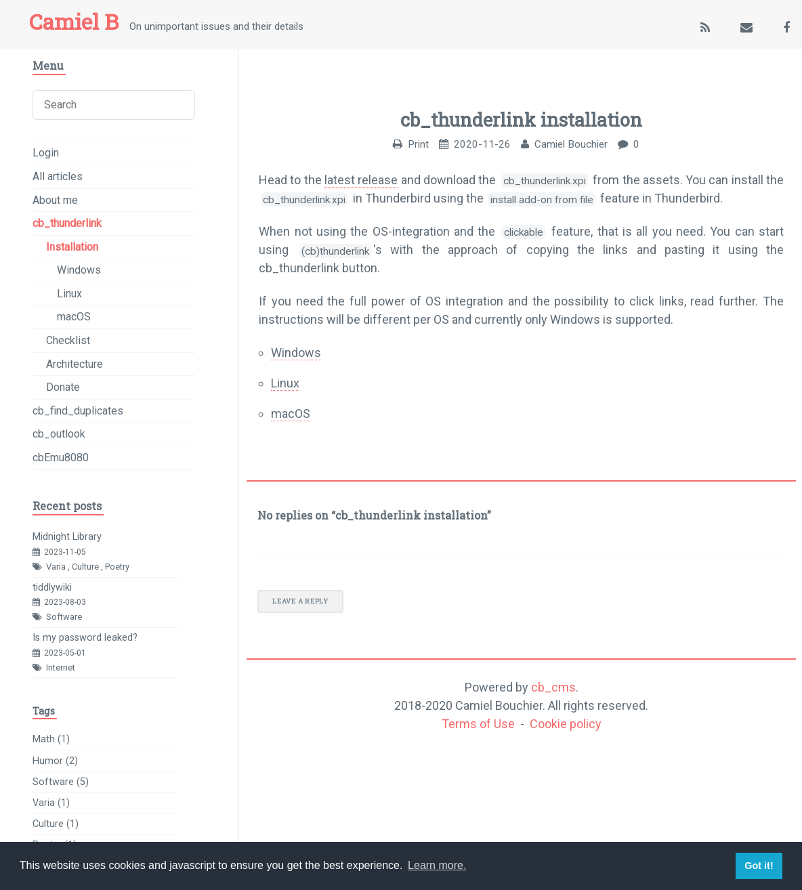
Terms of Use (478, 724)
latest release (361, 180)
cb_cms (553, 687)
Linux (285, 383)
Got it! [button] (758, 865)
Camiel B (74, 21)
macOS (290, 413)
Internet (60, 667)
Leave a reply (300, 601)
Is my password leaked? (85, 637)
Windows (296, 352)
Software (64, 617)
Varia (56, 566)
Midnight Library (67, 537)
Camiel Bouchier (571, 144)
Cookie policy (566, 724)
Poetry (117, 566)
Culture (85, 566)
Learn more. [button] (437, 865)
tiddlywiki (52, 587)
